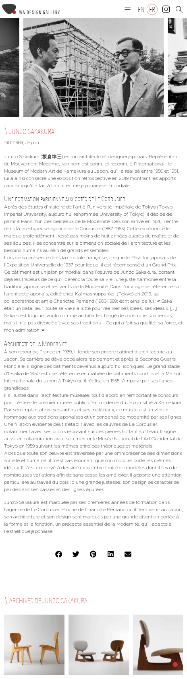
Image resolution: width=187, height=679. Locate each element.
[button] (128, 9)
